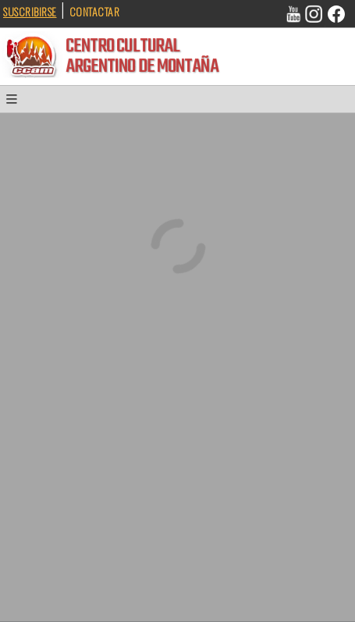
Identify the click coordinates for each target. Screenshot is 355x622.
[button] (17, 102)
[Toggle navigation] (17, 102)
